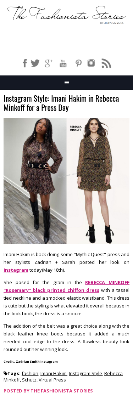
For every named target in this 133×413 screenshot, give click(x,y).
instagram (16, 270)
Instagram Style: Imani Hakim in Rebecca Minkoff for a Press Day (61, 103)
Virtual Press (52, 380)
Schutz (29, 380)
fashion (30, 373)
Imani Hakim (53, 373)
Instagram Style (85, 373)
